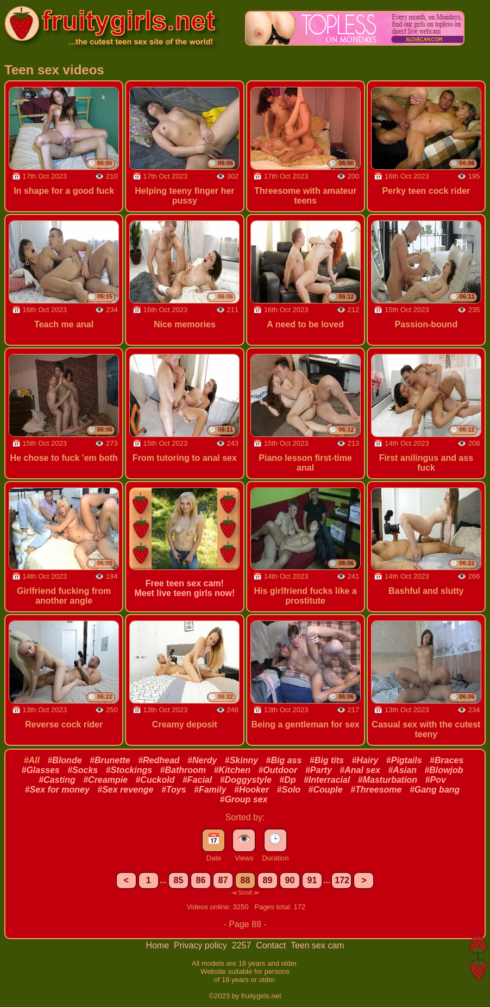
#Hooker (251, 789)
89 (268, 880)
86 (201, 880)
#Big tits (327, 760)
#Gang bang (435, 789)
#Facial (197, 779)
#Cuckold (154, 779)
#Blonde (64, 760)
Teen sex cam (317, 945)
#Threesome (375, 789)
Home (158, 945)
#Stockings (129, 770)
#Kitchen (231, 770)
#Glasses (40, 770)
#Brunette (110, 760)
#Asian (402, 770)
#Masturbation (387, 779)
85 (179, 880)
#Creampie (105, 779)
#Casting (57, 779)
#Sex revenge (125, 789)
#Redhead (158, 760)
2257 (243, 945)
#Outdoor (277, 770)
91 (312, 880)
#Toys (173, 789)
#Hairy (364, 760)
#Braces (446, 760)
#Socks (82, 770)
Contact (272, 945)
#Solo (289, 789)
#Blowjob (443, 770)
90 (290, 880)
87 (223, 880)
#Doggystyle (246, 779)
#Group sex (243, 799)
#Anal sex (360, 770)
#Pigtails (404, 760)
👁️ (244, 839)
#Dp (287, 779)
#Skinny (241, 760)
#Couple (326, 789)
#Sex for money (57, 789)
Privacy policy (201, 945)
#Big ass (284, 760)
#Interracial (327, 779)
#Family (210, 789)
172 (342, 880)
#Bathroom (183, 770)
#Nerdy (202, 760)
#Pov (435, 779)
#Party (318, 770)
